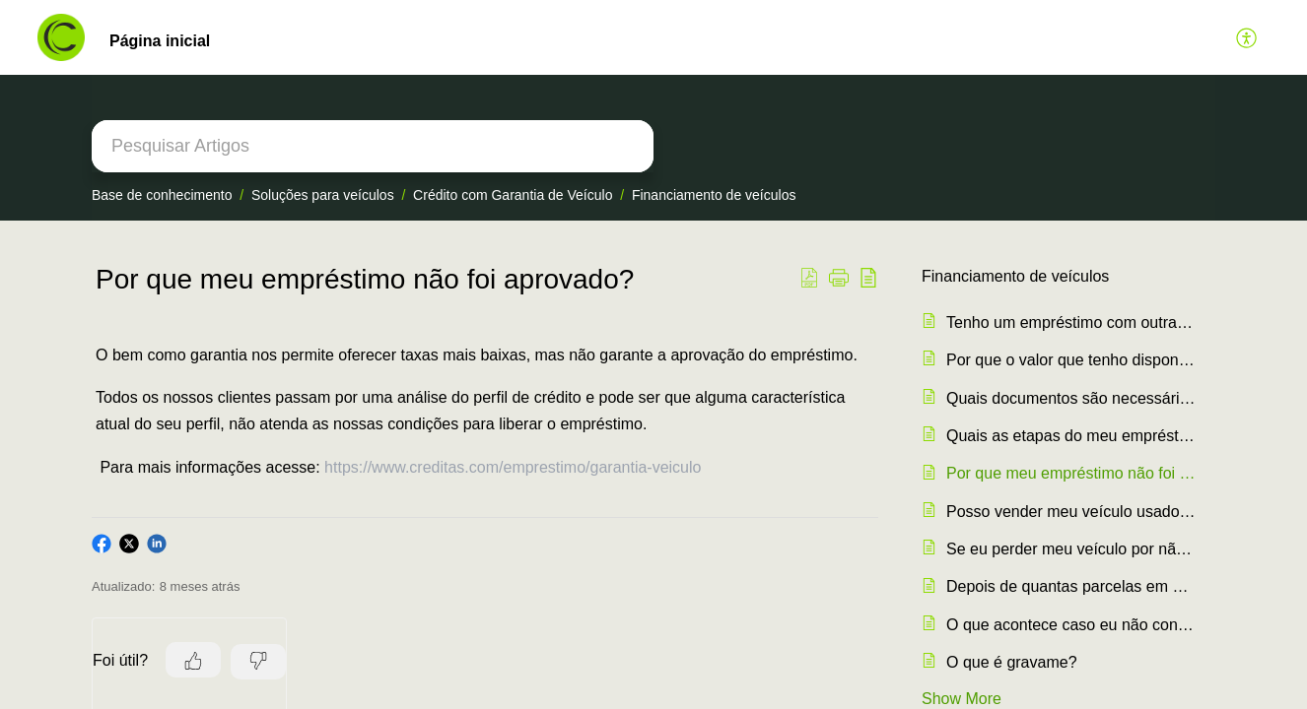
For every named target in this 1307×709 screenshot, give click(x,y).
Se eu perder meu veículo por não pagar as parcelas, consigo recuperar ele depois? (1071, 549)
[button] (1247, 37)
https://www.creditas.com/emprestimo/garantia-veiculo (512, 467)
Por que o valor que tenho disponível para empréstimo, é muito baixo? (1071, 360)
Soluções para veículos (322, 195)
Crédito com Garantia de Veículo (512, 195)
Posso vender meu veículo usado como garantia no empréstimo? (1071, 511)
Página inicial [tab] (159, 40)
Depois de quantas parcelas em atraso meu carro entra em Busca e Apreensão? (1071, 586)
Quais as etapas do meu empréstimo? (1071, 435)
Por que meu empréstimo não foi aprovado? (1071, 473)
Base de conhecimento (162, 195)
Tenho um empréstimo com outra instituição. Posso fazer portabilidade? (1071, 322)
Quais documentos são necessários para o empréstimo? (1071, 398)
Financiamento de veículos (714, 195)
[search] (373, 146)
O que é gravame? (1011, 662)
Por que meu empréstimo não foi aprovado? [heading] (365, 279)
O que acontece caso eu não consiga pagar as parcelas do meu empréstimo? (1071, 624)
